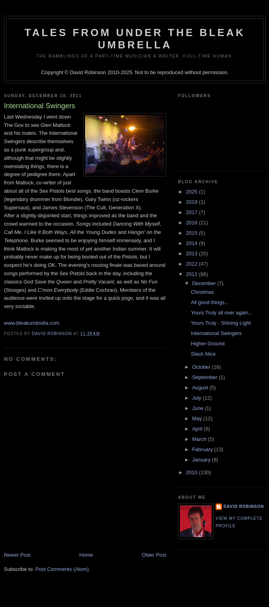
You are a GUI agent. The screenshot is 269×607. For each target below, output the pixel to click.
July (197, 398)
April (198, 429)
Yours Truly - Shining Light (220, 323)
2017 (192, 212)
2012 (192, 264)
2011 (192, 274)
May (197, 418)
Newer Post (17, 555)
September (205, 377)
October (202, 367)
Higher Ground (207, 344)
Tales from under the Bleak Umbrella (135, 39)
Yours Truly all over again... (221, 313)
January (202, 460)
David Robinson (244, 506)
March (200, 439)
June (198, 408)
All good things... (210, 302)
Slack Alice (203, 354)
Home (86, 555)
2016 (192, 223)
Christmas (202, 292)
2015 (192, 233)
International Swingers (216, 333)
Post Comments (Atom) (62, 569)
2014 (192, 243)
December (205, 283)
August (201, 388)
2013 (192, 254)
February (203, 449)
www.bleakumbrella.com (31, 323)
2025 (192, 192)
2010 (192, 472)
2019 (192, 202)
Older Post (154, 555)
